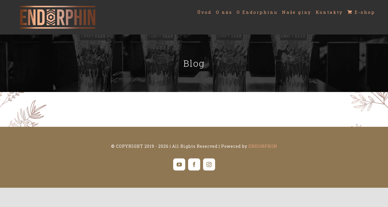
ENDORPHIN (262, 146)
